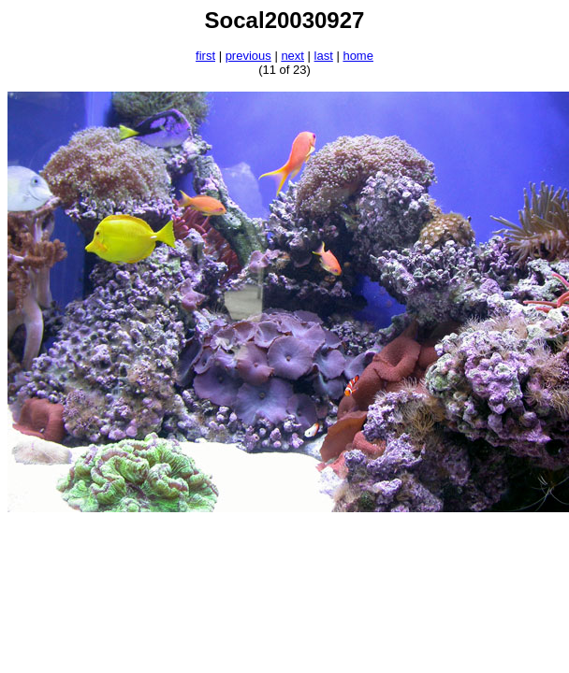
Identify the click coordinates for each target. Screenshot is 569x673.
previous (248, 56)
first (205, 56)
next (292, 56)
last (323, 56)
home (358, 56)
